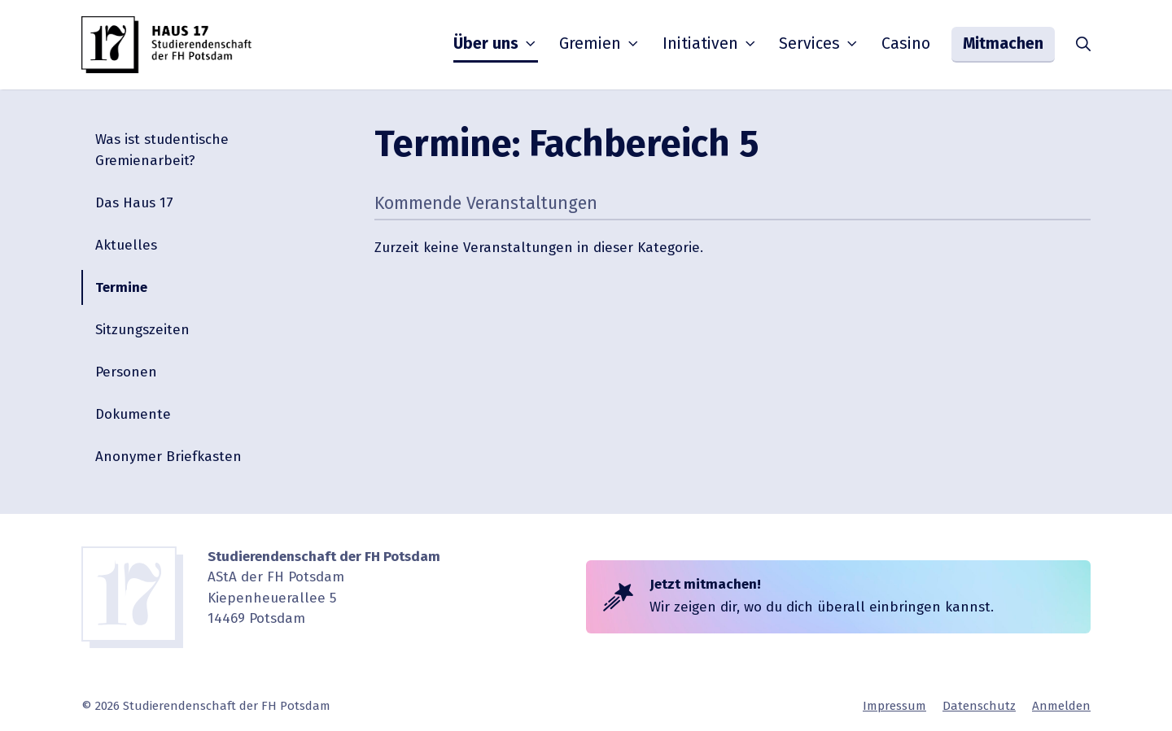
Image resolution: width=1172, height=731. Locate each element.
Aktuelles (126, 245)
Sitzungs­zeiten (142, 329)
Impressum (894, 705)
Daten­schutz (979, 705)
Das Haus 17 (134, 202)
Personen (126, 372)
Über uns (496, 44)
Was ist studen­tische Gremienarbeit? (162, 150)
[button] (1083, 44)
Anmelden (1061, 705)
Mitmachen (1003, 43)
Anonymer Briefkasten (168, 456)
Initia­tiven (711, 44)
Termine (121, 287)
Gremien (600, 44)
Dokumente (133, 414)
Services (819, 44)
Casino (905, 43)
